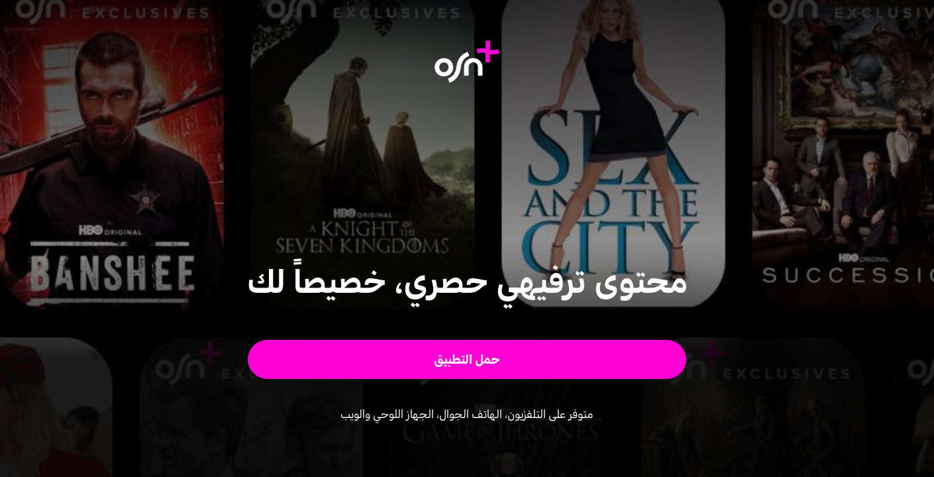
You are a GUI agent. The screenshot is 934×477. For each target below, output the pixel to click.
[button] (467, 359)
